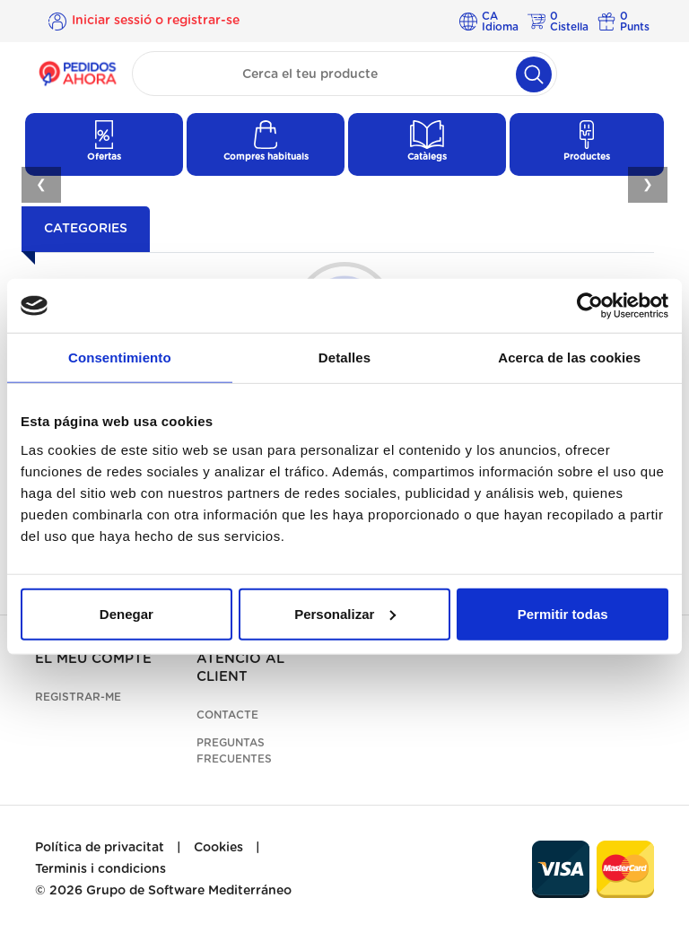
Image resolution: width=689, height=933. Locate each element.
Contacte (227, 715)
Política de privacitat (99, 847)
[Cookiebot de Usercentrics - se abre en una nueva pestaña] (589, 305)
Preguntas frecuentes (234, 750)
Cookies (218, 847)
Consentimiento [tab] (119, 357)
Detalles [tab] (344, 357)
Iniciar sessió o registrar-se (156, 20)
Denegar (126, 613)
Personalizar (345, 613)
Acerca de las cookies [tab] (569, 357)
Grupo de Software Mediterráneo (189, 891)
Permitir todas (563, 613)
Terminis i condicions (100, 869)
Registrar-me (78, 697)
